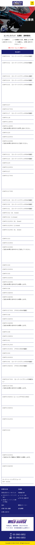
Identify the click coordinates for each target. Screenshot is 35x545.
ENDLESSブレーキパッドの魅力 (9, 496)
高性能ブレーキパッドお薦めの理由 (9, 501)
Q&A (2, 505)
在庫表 (20, 489)
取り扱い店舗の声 (24, 498)
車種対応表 (4, 489)
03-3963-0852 (19, 534)
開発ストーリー (22, 505)
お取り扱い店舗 (6, 508)
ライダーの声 (23, 495)
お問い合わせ (5, 512)
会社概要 (20, 508)
